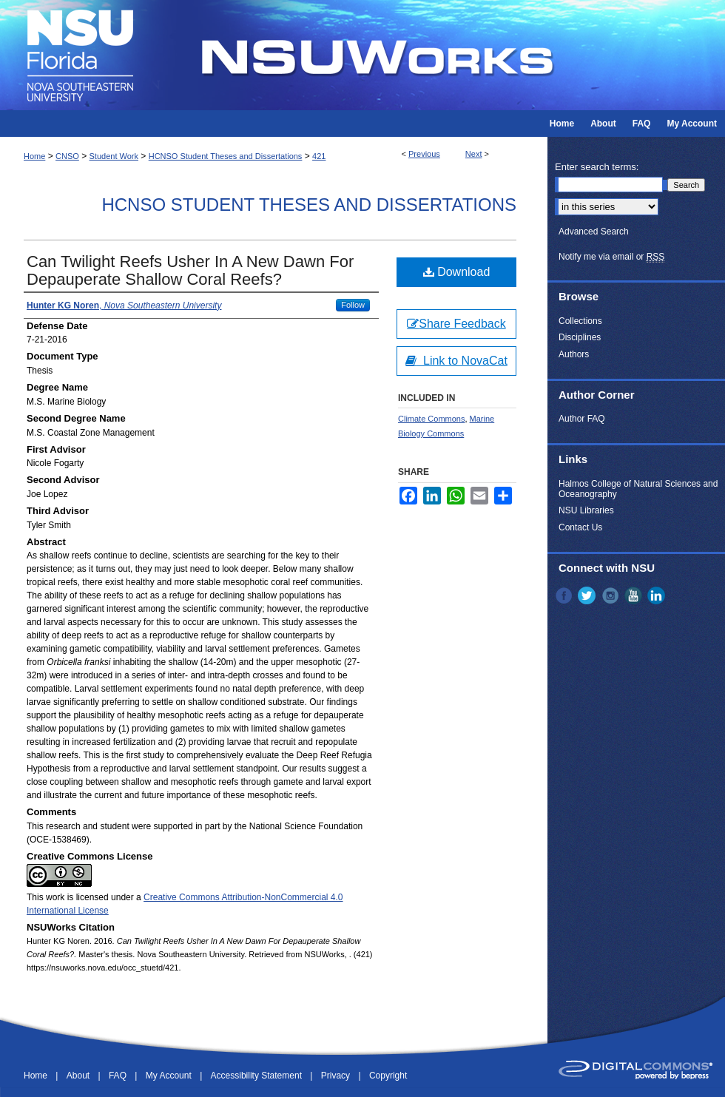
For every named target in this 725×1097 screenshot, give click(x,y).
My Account (170, 1075)
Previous (424, 153)
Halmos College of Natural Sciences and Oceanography (638, 489)
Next (473, 153)
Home (34, 156)
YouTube (634, 595)
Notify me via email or (611, 257)
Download (456, 272)
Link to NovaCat (456, 360)
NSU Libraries (586, 510)
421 (319, 156)
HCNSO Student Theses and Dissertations (226, 156)
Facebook (565, 595)
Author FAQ (582, 419)
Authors (574, 354)
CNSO (67, 156)
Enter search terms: (596, 166)
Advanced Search (594, 231)
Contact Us (580, 527)
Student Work (114, 156)
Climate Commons (431, 418)
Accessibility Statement (258, 1075)
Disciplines (580, 337)
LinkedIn (657, 595)
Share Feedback (456, 323)
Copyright (388, 1075)
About (79, 1075)
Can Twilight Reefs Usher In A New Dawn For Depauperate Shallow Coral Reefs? (190, 270)
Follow (353, 304)
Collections (580, 321)
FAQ (119, 1075)
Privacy (337, 1075)
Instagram (611, 595)
